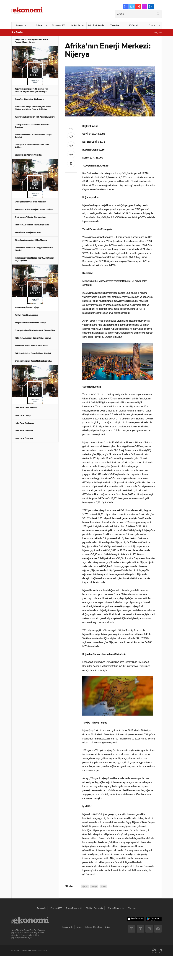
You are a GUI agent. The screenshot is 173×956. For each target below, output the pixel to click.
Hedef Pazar (77, 25)
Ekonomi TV (58, 25)
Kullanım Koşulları (93, 927)
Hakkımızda (67, 927)
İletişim (107, 927)
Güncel (39, 25)
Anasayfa (21, 25)
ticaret (103, 886)
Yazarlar (114, 25)
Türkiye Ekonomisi (94, 908)
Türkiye (94, 886)
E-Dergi (133, 25)
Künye (79, 927)
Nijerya (84, 886)
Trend (152, 25)
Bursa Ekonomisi (74, 908)
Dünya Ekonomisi (116, 908)
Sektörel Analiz (96, 25)
